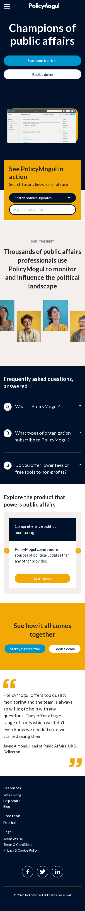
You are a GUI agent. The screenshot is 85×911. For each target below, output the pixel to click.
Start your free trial (25, 649)
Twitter (42, 871)
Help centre (11, 801)
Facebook (27, 871)
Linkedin (57, 871)
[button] (42, 407)
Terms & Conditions (17, 845)
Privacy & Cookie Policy (20, 850)
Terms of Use (13, 839)
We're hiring (12, 795)
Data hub (10, 823)
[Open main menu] (7, 8)
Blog (6, 806)
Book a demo (64, 649)
